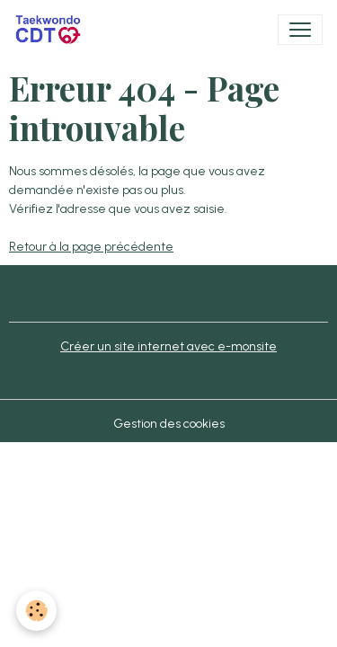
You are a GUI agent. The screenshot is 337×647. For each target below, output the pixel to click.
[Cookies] (36, 610)
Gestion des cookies (169, 423)
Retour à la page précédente (91, 246)
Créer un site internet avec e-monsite (168, 346)
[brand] (52, 29)
